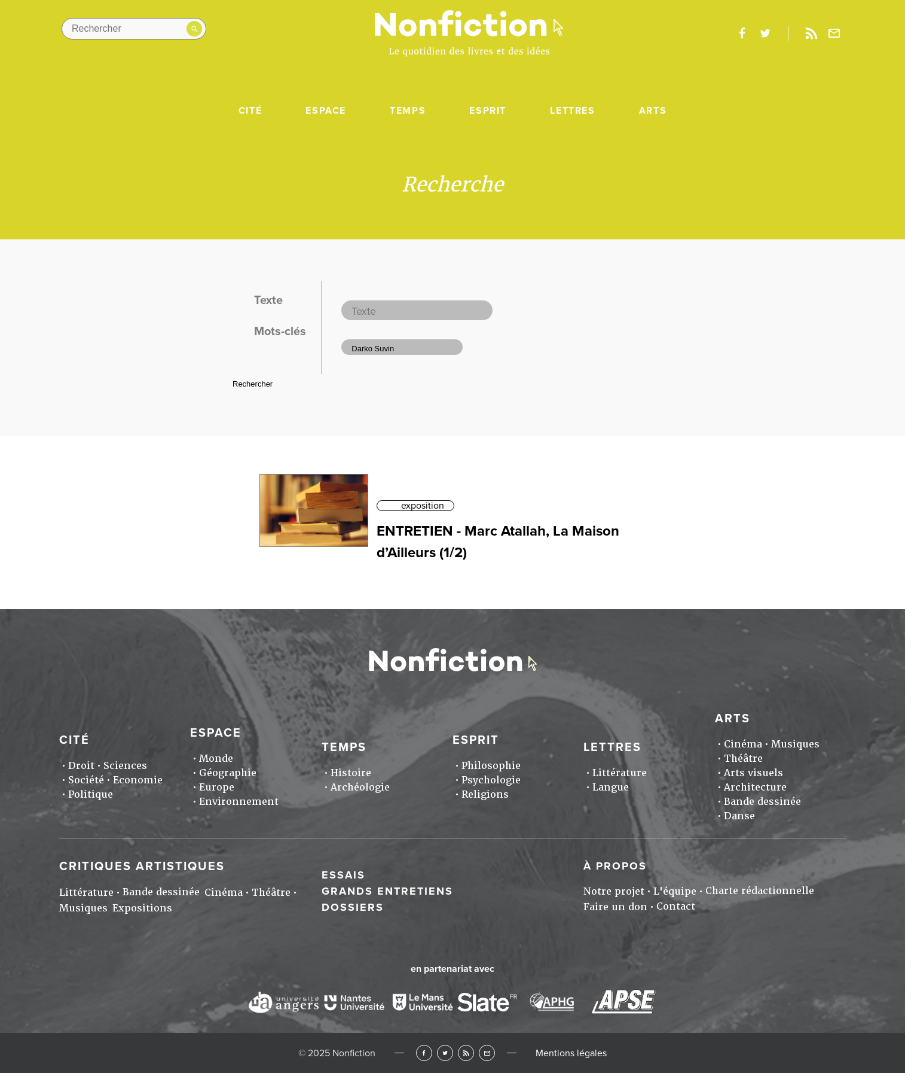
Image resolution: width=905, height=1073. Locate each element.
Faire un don (615, 907)
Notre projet (613, 891)
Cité (250, 110)
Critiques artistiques (142, 866)
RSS (466, 1053)
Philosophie (491, 765)
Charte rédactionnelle (759, 890)
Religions (485, 794)
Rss (811, 33)
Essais (343, 874)
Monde (216, 758)
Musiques (795, 744)
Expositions (142, 908)
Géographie (227, 773)
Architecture (755, 787)
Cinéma (743, 744)
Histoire (351, 773)
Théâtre (743, 758)
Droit (81, 765)
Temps (408, 110)
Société (86, 780)
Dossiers (353, 907)
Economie (138, 780)
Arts (652, 110)
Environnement (239, 801)
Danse (739, 816)
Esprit (487, 110)
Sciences (125, 765)
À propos (615, 866)
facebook (741, 33)
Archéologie (360, 787)
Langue (610, 787)
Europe (216, 787)
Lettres (572, 110)
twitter (765, 33)
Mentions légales (571, 1053)
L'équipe (674, 891)
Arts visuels (753, 773)
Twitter (445, 1053)
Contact (675, 906)
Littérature (619, 773)
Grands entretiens (387, 891)
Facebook (424, 1053)
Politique (90, 794)
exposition (422, 506)
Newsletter (834, 33)
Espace (325, 110)
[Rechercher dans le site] (134, 28)
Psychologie (491, 780)
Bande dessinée (762, 801)
